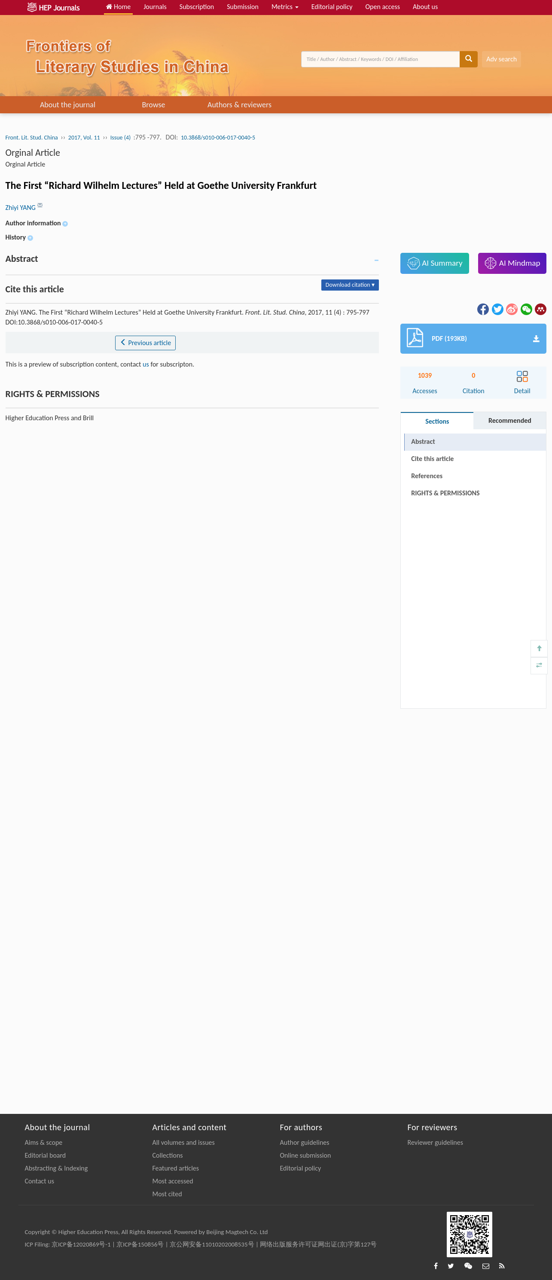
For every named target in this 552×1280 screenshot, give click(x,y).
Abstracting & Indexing (56, 1168)
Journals (155, 7)
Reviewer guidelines (435, 1142)
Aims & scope (44, 1142)
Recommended (509, 420)
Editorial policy (332, 7)
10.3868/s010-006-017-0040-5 (218, 137)
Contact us (39, 1181)
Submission (243, 7)
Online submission (305, 1155)
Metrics (285, 7)
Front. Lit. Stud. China (32, 137)
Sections (437, 421)
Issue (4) (121, 137)
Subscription (197, 7)
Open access (382, 7)
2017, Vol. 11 (84, 137)
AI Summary (435, 263)
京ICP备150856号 (140, 1244)
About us (425, 7)
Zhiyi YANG (21, 207)
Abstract (423, 441)
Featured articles (175, 1168)
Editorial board (45, 1155)
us (146, 364)
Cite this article (432, 459)
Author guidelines (304, 1142)
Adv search (501, 59)
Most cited (167, 1194)
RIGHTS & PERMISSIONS (445, 493)
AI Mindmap (512, 263)
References (426, 476)
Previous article (145, 343)
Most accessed (172, 1181)
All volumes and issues (183, 1142)
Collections (167, 1155)
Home (118, 7)
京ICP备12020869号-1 (81, 1244)
